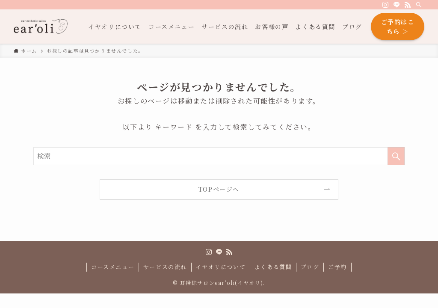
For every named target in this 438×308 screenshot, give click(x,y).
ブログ (310, 267)
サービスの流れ (165, 267)
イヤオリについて (220, 267)
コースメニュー (112, 267)
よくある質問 (273, 267)
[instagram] (385, 4)
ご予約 (337, 267)
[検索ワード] (219, 156)
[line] (396, 4)
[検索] (418, 4)
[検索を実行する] (396, 156)
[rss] (407, 4)
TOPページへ (219, 189)
